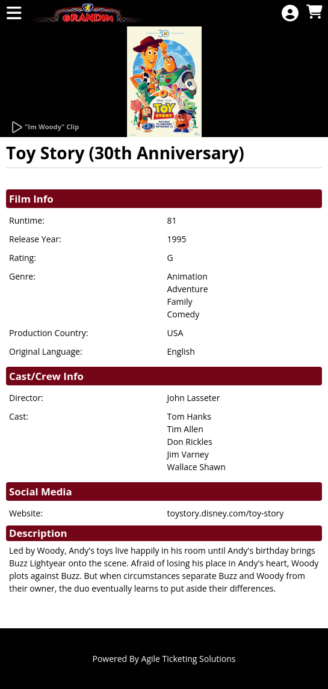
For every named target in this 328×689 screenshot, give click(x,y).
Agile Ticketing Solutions (188, 658)
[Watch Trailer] (44, 127)
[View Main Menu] (14, 13)
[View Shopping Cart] (314, 12)
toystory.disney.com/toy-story (225, 513)
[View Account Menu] (290, 13)
